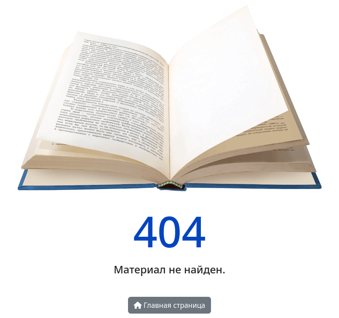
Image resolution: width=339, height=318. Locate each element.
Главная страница (169, 305)
